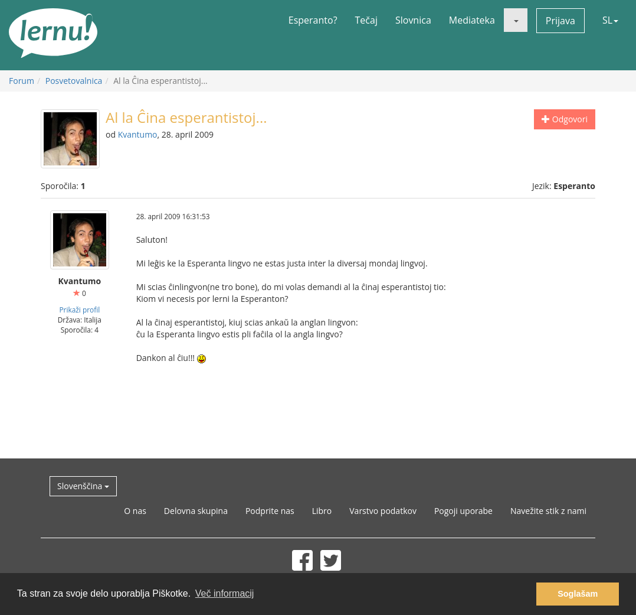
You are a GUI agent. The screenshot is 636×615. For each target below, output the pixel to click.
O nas (135, 510)
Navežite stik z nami (548, 510)
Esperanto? (313, 20)
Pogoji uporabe (463, 510)
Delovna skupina (196, 510)
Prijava (560, 20)
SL (610, 20)
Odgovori (565, 119)
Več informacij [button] (224, 593)
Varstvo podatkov (383, 510)
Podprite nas (269, 510)
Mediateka (472, 20)
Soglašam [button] (578, 593)
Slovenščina (83, 486)
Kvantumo (138, 134)
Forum (21, 80)
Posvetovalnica (74, 80)
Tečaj (366, 20)
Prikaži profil (79, 309)
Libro (322, 510)
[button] (515, 20)
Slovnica (413, 20)
